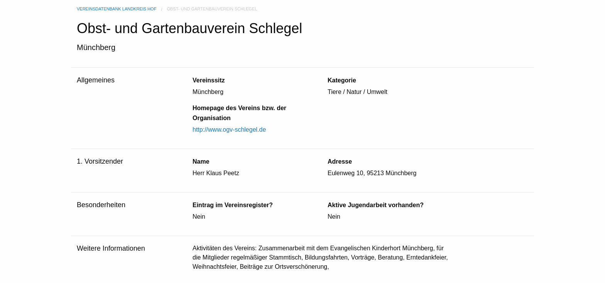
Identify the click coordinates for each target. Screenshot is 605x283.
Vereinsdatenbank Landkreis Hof (116, 9)
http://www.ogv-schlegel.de (229, 129)
